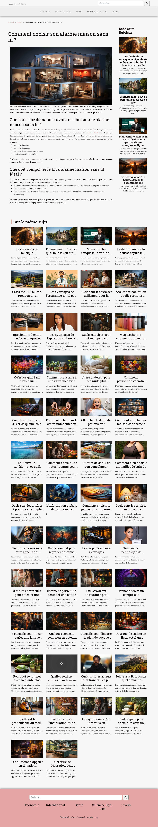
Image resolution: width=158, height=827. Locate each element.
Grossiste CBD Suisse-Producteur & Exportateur (27, 295)
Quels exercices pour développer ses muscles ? (96, 338)
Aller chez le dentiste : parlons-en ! (96, 422)
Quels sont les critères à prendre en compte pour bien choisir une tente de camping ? (27, 511)
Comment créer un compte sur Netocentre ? (131, 594)
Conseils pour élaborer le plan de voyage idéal (96, 637)
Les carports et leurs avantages (96, 550)
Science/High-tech (97, 12)
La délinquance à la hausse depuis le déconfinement (133, 179)
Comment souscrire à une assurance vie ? (62, 379)
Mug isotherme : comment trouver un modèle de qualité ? (131, 338)
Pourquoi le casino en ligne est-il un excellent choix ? (131, 637)
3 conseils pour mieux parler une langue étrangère (27, 637)
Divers (115, 12)
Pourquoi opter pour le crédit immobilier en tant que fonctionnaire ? (61, 425)
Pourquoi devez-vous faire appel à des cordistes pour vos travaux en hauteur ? (27, 553)
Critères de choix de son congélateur (96, 464)
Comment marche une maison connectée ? (131, 422)
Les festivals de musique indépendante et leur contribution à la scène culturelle (133, 61)
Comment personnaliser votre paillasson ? (131, 381)
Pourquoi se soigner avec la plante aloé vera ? (27, 680)
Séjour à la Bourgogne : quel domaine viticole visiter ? (131, 680)
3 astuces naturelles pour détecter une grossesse (27, 594)
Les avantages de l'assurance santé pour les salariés (61, 295)
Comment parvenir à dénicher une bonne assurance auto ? (61, 594)
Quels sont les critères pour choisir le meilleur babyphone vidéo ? (131, 511)
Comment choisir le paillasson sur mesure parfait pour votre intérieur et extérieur (96, 511)
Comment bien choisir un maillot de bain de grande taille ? (131, 466)
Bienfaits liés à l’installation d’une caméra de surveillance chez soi (62, 724)
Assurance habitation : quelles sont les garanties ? (131, 295)
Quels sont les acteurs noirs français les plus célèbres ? (96, 680)
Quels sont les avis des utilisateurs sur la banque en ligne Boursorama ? (96, 297)
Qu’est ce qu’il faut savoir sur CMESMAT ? (27, 381)
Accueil (11, 22)
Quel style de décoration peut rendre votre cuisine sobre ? (61, 767)
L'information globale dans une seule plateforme (61, 509)
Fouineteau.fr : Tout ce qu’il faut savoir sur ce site (133, 99)
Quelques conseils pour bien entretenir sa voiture (61, 637)
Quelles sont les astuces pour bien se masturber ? (62, 680)
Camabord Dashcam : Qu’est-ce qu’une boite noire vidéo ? (27, 424)
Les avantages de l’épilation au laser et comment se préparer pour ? (62, 340)
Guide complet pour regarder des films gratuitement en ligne (61, 552)
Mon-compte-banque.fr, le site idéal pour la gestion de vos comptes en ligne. (133, 141)
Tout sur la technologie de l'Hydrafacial (130, 552)
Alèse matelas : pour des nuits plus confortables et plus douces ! (96, 383)
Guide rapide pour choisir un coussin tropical (131, 723)
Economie (45, 12)
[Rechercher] (120, 3)
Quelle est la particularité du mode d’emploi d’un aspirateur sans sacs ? (27, 724)
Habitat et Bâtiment (79, 821)
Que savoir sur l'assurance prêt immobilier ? (96, 594)
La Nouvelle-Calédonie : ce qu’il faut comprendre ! (27, 466)
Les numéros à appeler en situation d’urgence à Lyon (27, 765)
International (63, 12)
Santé (79, 12)
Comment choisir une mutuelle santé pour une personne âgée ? (61, 466)
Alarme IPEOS (92, 133)
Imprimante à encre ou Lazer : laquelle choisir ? (27, 338)
